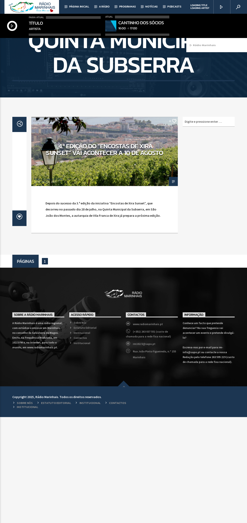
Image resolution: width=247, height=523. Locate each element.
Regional (53, 226)
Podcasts (174, 6)
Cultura (38, 226)
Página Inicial (79, 6)
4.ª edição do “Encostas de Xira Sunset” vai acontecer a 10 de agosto (104, 255)
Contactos (80, 444)
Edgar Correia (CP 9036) (48, 285)
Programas (127, 6)
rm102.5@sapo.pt (144, 450)
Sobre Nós (80, 428)
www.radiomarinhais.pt (148, 430)
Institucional (82, 439)
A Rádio (104, 6)
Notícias (151, 6)
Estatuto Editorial (85, 433)
